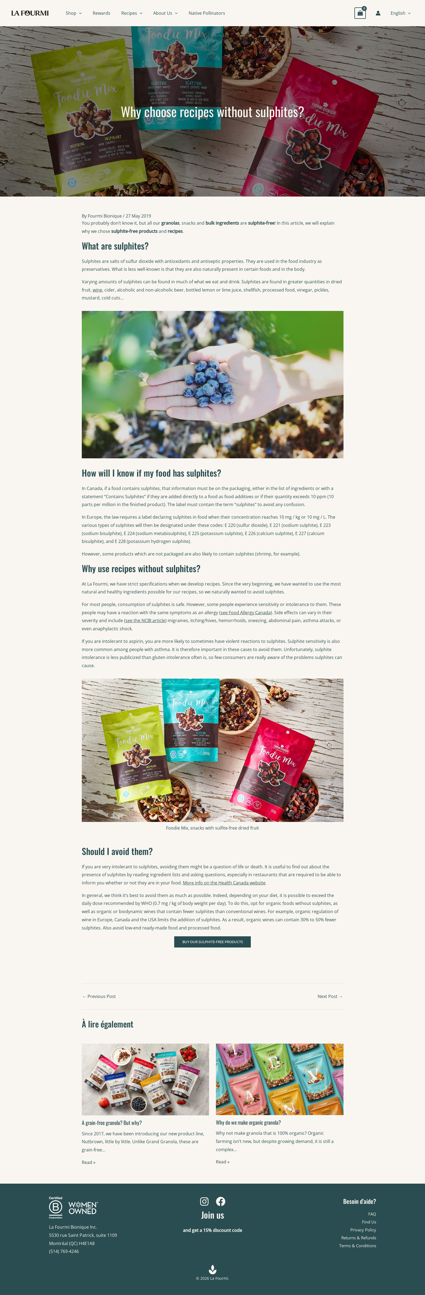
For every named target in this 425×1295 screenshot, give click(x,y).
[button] (79, 13)
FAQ (372, 1214)
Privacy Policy (362, 1230)
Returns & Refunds (356, 1238)
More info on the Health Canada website (224, 883)
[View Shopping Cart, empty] (361, 13)
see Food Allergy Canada (246, 613)
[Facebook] (220, 1201)
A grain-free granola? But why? (113, 1123)
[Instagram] (204, 1201)
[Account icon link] (378, 13)
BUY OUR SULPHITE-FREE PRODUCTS (212, 942)
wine (97, 290)
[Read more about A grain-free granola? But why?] (145, 1080)
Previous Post (99, 997)
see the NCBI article (145, 620)
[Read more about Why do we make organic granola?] (279, 1080)
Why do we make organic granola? (250, 1123)
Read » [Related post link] (88, 1163)
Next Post (330, 997)
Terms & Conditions (355, 1246)
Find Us (368, 1222)
